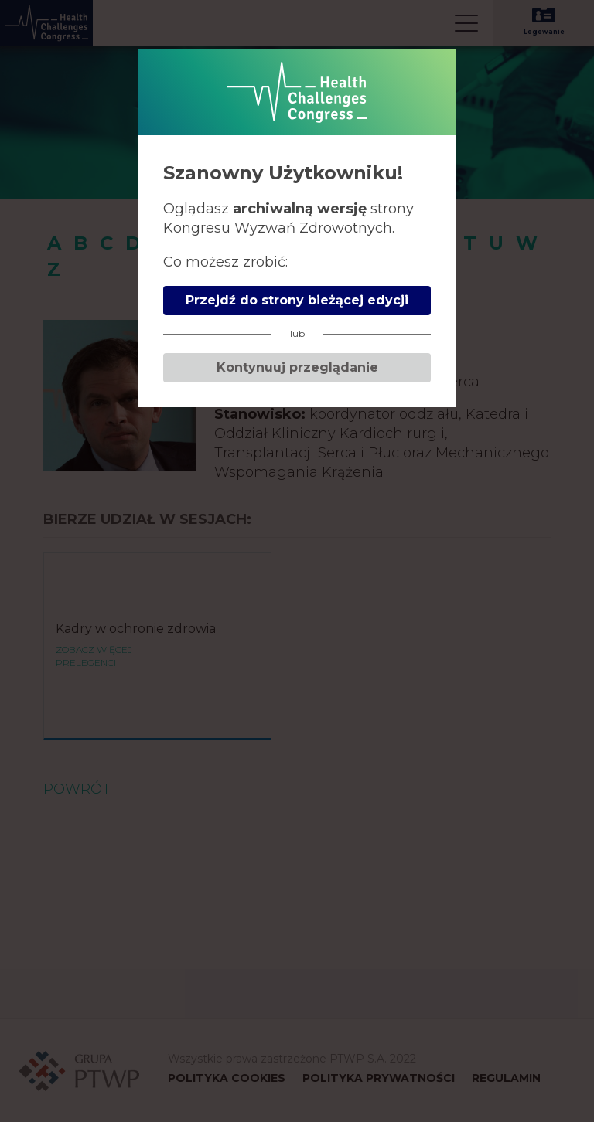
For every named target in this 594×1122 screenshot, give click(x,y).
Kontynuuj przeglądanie (297, 367)
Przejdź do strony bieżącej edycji (297, 300)
